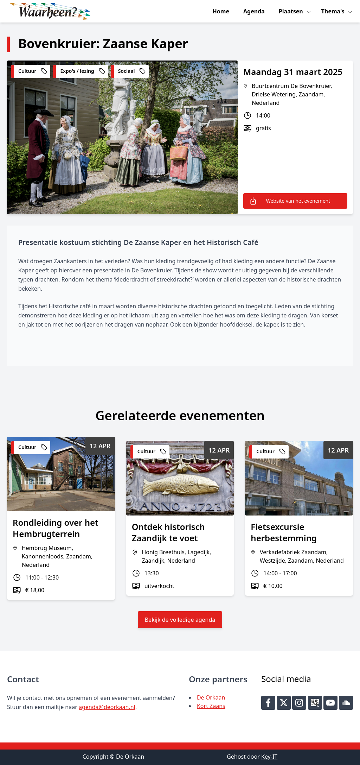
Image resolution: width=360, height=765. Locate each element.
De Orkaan (211, 697)
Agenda (254, 11)
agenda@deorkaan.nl (107, 707)
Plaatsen (291, 11)
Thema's (333, 11)
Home (221, 11)
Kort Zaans (211, 706)
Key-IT (269, 756)
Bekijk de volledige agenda (180, 620)
